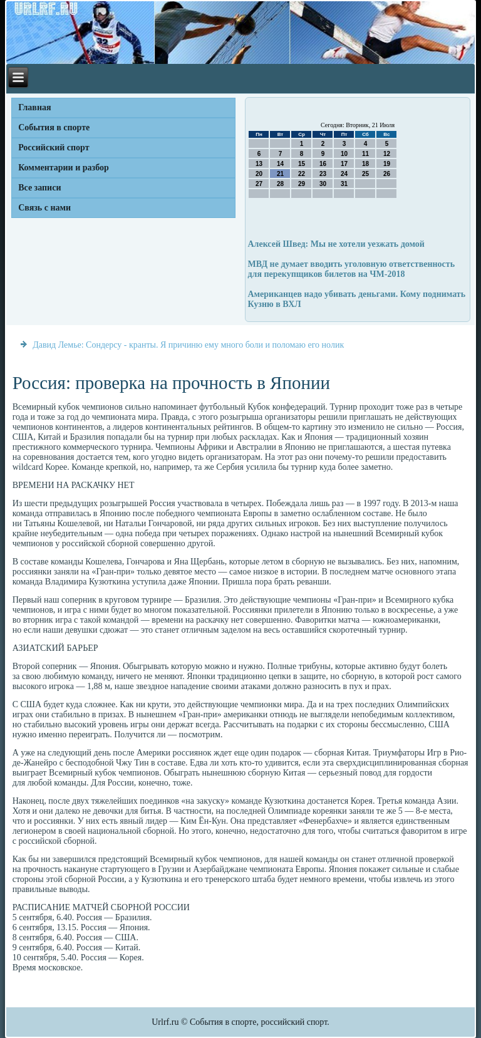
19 (386, 163)
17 (344, 163)
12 (386, 153)
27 (259, 183)
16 (322, 163)
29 (301, 183)
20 (259, 173)
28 (280, 183)
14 (280, 163)
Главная (34, 107)
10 (344, 153)
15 (301, 163)
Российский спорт (53, 147)
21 (280, 173)
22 (301, 173)
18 (365, 163)
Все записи (39, 187)
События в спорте (54, 127)
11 (365, 153)
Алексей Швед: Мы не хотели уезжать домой (335, 244)
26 (386, 173)
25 (365, 173)
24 (344, 173)
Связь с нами (44, 207)
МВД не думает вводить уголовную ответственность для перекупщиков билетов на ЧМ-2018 (351, 269)
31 (344, 183)
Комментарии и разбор (63, 167)
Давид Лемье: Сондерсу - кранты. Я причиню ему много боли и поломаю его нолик (188, 345)
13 (259, 163)
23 (322, 173)
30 (322, 183)
